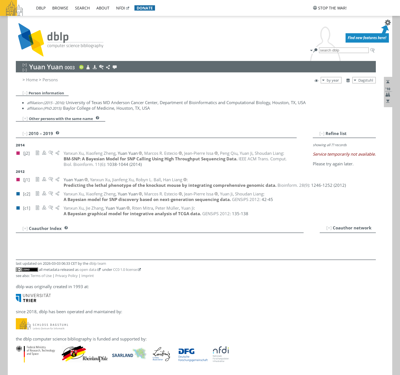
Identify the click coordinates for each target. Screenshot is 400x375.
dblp (41, 8)
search (82, 8)
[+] (25, 118)
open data (87, 269)
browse (60, 8)
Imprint (87, 275)
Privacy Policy (66, 275)
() (293, 185)
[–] (25, 92)
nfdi (120, 8)
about (102, 8)
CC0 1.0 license (125, 269)
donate (145, 8)
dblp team (97, 263)
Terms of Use (41, 275)
